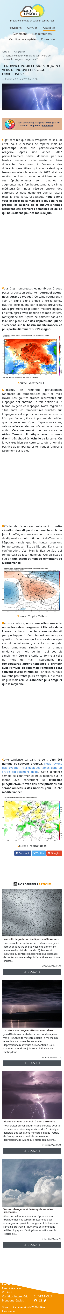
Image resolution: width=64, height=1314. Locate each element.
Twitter (38, 853)
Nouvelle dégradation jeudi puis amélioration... (31, 939)
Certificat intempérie (22, 39)
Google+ (54, 853)
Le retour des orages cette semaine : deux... (29, 1030)
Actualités (49, 28)
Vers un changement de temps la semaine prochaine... (28, 1211)
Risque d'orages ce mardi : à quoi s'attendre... (30, 1121)
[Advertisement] (32, 251)
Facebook (23, 853)
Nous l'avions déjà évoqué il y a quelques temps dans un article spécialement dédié (32, 768)
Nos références (42, 34)
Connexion (48, 39)
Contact (7, 1292)
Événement (19, 34)
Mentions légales (13, 1300)
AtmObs (32, 28)
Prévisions (15, 28)
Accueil (6, 51)
